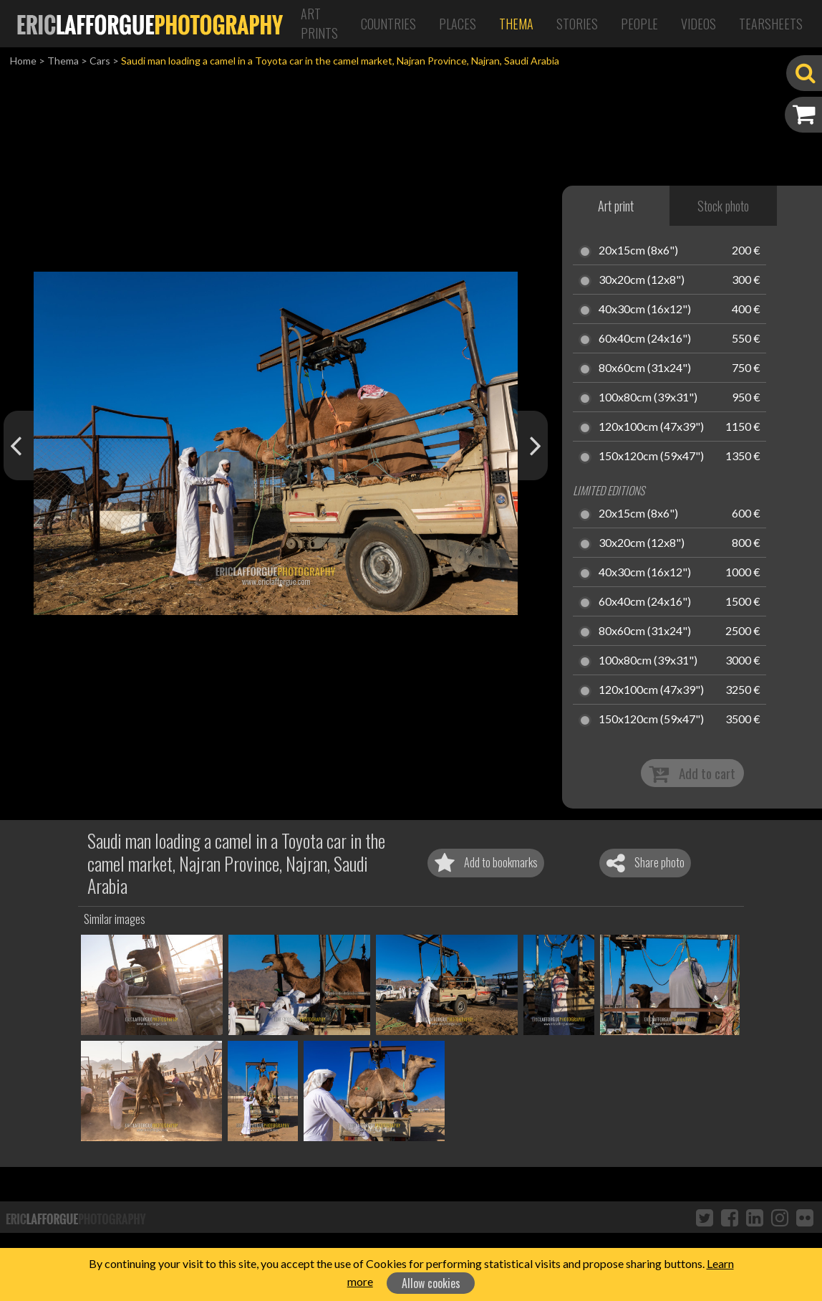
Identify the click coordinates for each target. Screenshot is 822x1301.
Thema (516, 23)
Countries (388, 23)
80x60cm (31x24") (645, 368)
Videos (698, 23)
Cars (100, 60)
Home (23, 60)
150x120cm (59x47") (651, 456)
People (639, 23)
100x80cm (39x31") (648, 398)
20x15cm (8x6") (638, 251)
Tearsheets (771, 23)
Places (457, 23)
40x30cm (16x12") (645, 309)
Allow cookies (431, 1283)
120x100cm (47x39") (651, 427)
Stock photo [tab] (723, 205)
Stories (577, 23)
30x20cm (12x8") (642, 280)
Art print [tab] (616, 205)
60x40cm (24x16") (645, 339)
